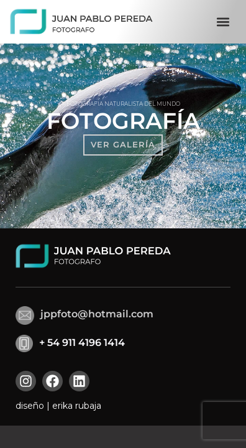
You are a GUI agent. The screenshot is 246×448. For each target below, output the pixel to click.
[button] (222, 22)
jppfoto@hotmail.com (96, 314)
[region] (123, 136)
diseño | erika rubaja (58, 405)
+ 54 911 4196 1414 (82, 342)
